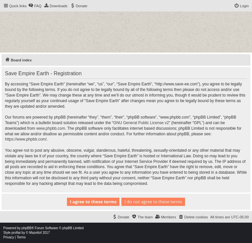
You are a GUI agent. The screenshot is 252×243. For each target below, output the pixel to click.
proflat (16, 232)
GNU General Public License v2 (141, 123)
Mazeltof (35, 232)
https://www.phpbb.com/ (26, 139)
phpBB (27, 228)
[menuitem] (34, 6)
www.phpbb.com (50, 128)
